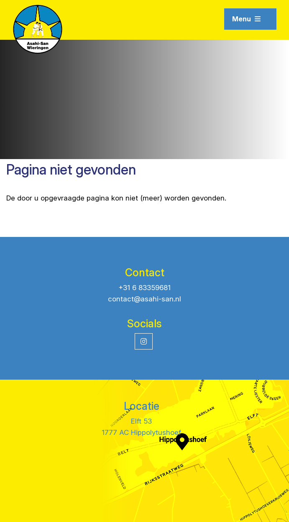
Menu (246, 19)
